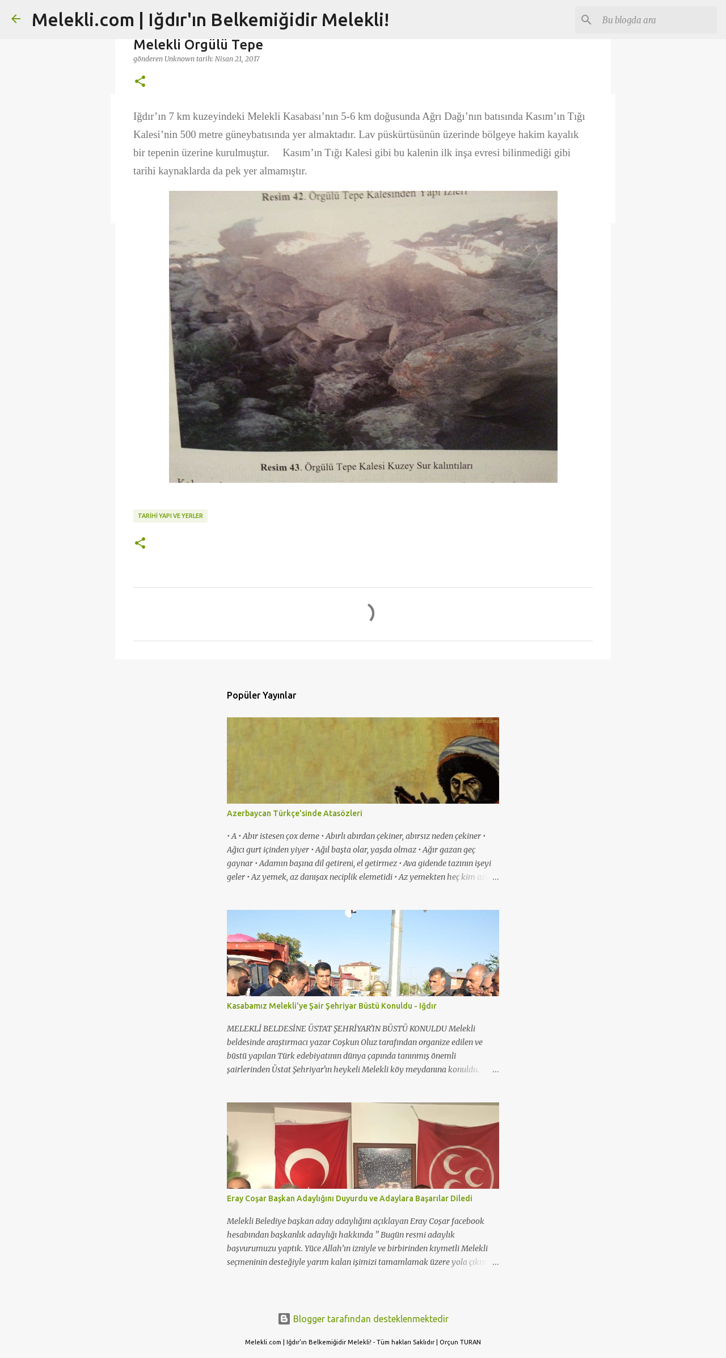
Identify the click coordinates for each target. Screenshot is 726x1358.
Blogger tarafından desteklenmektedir (363, 1319)
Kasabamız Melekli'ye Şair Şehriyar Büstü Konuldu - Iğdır (332, 1005)
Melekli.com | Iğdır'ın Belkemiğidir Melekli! (210, 19)
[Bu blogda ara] (657, 20)
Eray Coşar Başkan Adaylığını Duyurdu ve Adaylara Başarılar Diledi (349, 1198)
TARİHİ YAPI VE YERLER (170, 515)
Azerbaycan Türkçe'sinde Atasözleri (294, 813)
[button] (140, 81)
